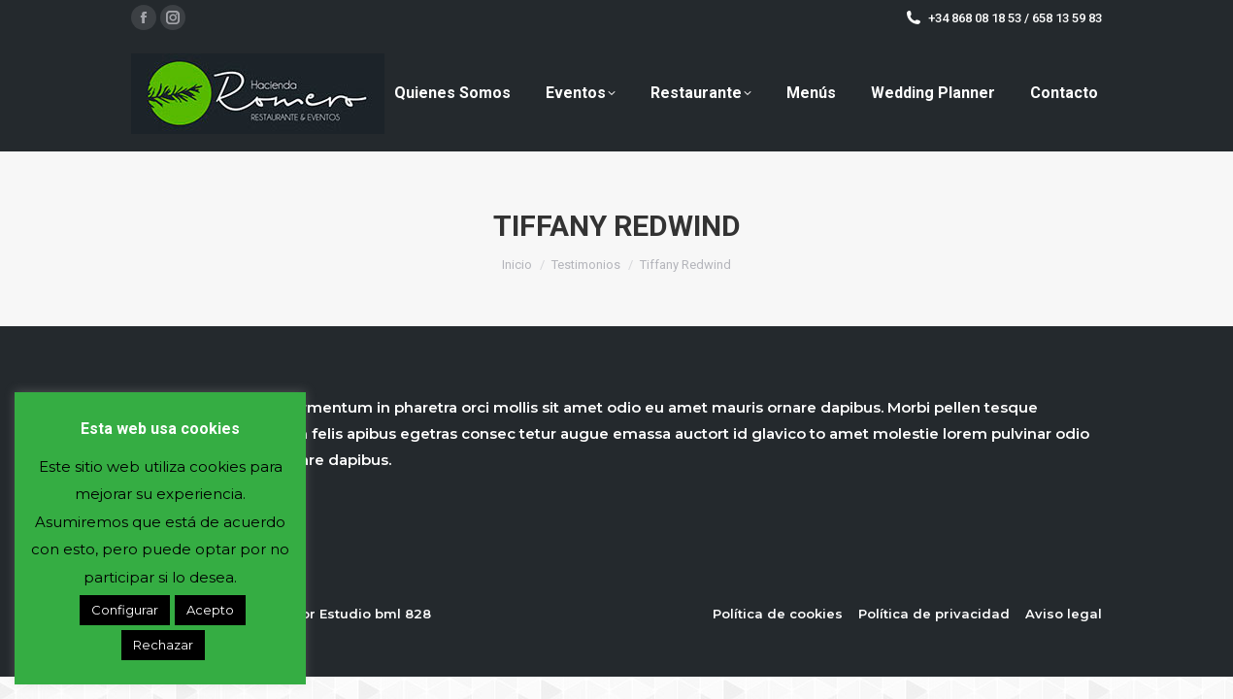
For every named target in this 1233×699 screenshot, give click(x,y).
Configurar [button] (124, 609)
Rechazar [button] (163, 644)
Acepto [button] (210, 609)
